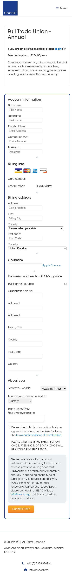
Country (13, 244)
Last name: (14, 115)
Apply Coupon (51, 265)
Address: (13, 203)
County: (13, 224)
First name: (14, 105)
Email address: (17, 126)
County (12, 339)
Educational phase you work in (27, 396)
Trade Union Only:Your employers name (21, 410)
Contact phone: (18, 136)
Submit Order (21, 509)
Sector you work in (19, 388)
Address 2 (14, 315)
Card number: (17, 178)
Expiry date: (44, 186)
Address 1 (14, 303)
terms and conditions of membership (38, 435)
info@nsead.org (20, 494)
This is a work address (21, 283)
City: (10, 214)
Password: (14, 147)
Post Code (14, 351)
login (58, 49)
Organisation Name (20, 291)
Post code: (14, 233)
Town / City (15, 327)
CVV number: (16, 186)
